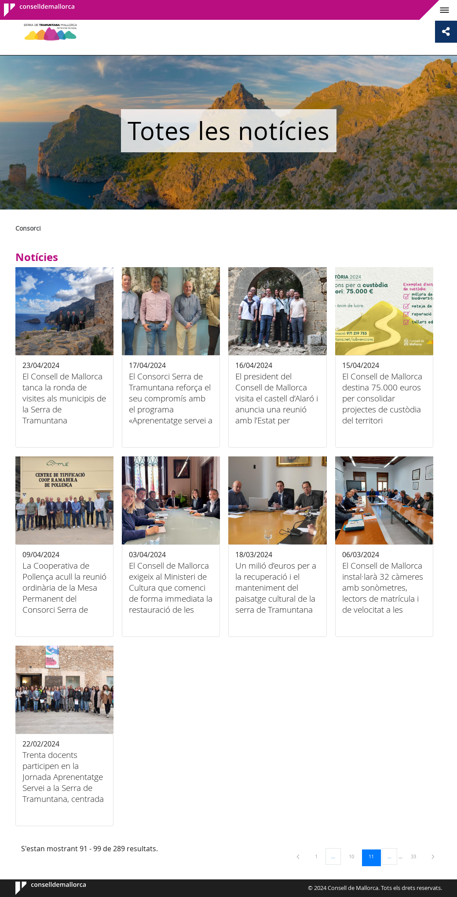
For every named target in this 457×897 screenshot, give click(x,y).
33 (416, 856)
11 (374, 856)
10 (354, 856)
